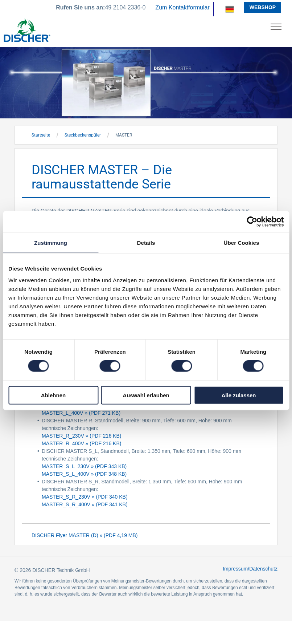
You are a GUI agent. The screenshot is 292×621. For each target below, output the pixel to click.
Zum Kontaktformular (182, 7)
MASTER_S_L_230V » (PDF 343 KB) (84, 466)
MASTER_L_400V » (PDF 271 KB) (81, 413)
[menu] (276, 26)
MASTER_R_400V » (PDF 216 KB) (81, 443)
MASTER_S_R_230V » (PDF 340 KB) (85, 497)
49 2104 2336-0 (125, 7)
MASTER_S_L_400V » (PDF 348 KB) (84, 474)
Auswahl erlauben (146, 395)
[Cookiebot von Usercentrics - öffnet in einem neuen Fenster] (252, 221)
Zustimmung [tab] (50, 243)
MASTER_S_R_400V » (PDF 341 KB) (85, 504)
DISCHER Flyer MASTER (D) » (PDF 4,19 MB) (84, 535)
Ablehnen (53, 395)
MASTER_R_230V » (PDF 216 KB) (81, 436)
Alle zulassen (238, 395)
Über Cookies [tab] (241, 243)
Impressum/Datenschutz (250, 569)
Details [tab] (146, 243)
